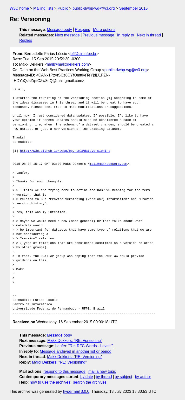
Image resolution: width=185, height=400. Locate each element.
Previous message (98, 35)
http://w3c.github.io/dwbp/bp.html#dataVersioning (65, 151)
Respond (82, 30)
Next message (67, 35)
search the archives (90, 382)
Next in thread (149, 35)
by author (143, 377)
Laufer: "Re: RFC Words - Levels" (84, 346)
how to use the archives (50, 382)
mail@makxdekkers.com (68, 64)
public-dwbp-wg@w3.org (94, 8)
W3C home (19, 8)
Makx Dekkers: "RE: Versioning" (74, 340)
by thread (104, 377)
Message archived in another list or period (75, 351)
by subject (123, 377)
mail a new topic (102, 371)
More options (104, 30)
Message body (59, 30)
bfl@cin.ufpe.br (84, 54)
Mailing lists (43, 8)
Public (63, 8)
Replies (25, 40)
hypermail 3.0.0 (76, 391)
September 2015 (133, 8)
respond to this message (64, 371)
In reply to (125, 35)
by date (86, 377)
